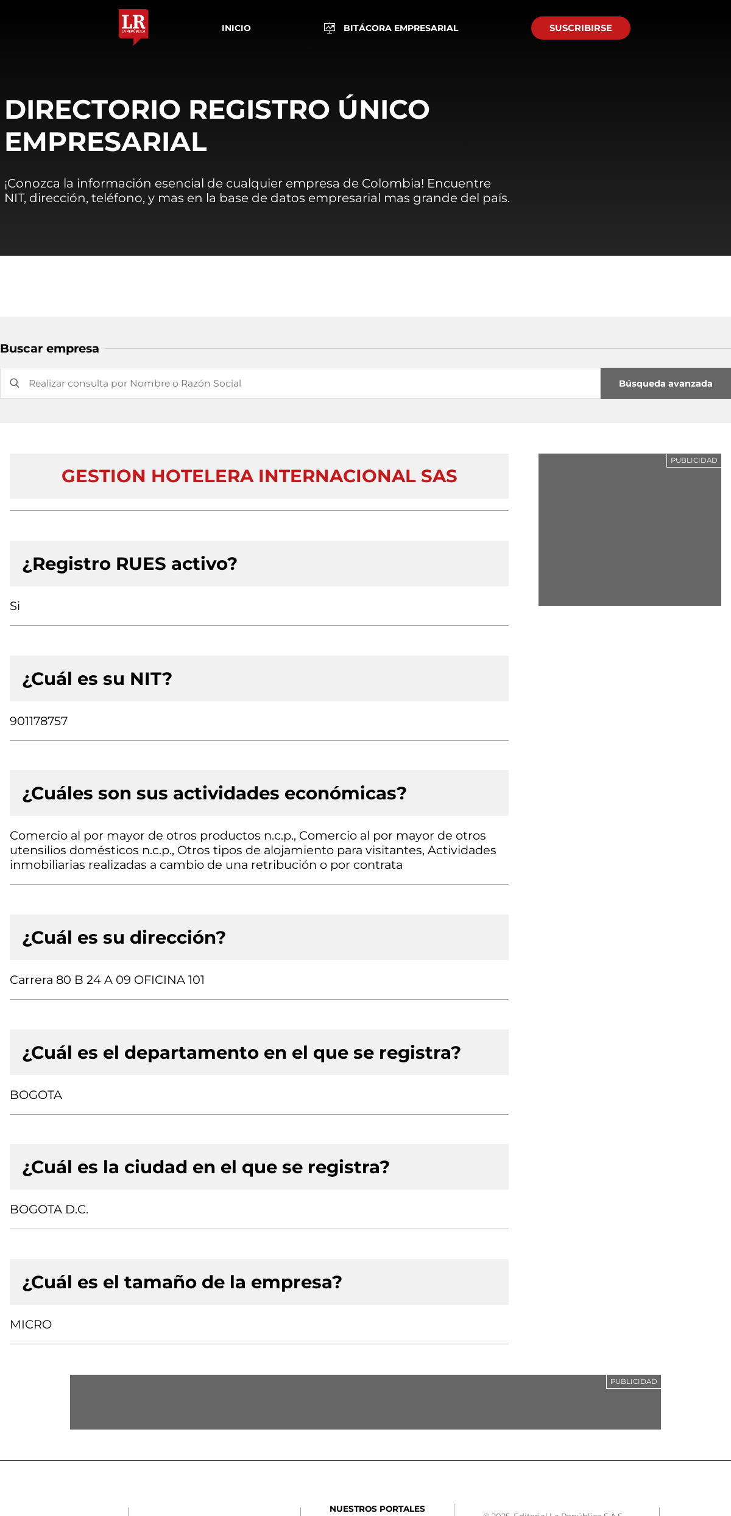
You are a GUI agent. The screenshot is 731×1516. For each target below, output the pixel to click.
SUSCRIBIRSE (580, 28)
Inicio (236, 28)
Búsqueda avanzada (666, 383)
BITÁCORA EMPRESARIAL (391, 28)
